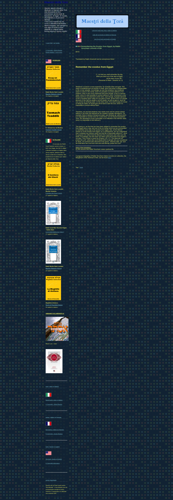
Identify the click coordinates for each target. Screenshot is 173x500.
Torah (81, 167)
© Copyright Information (53, 463)
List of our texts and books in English (105, 39)
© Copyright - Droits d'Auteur (54, 434)
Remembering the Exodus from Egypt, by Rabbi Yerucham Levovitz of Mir (100, 47)
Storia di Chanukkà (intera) (54, 305)
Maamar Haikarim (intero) (54, 268)
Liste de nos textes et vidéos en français (104, 35)
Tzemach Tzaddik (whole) (54, 130)
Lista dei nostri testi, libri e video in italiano (104, 30)
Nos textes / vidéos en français (55, 429)
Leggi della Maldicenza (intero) (55, 232)
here (109, 158)
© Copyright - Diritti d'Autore (54, 404)
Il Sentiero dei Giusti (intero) (54, 193)
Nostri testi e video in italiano (54, 400)
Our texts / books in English (54, 459)
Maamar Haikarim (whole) (54, 94)
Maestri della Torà (56, 2)
